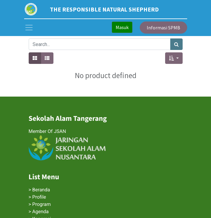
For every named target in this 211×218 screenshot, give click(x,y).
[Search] (176, 44)
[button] (173, 58)
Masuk (122, 27)
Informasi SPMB (163, 28)
